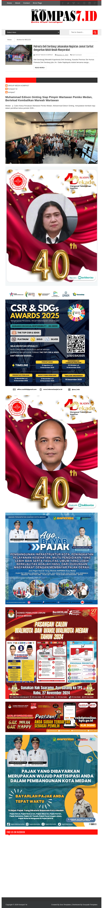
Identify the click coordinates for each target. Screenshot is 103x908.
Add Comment (77, 55)
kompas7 (11, 92)
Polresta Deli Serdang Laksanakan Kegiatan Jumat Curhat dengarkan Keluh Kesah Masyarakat (63, 48)
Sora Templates (65, 905)
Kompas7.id (12, 89)
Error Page (37, 3)
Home (9, 3)
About (17, 3)
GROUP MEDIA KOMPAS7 (18, 86)
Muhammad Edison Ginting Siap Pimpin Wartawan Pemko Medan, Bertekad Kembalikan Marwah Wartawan (48, 99)
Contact (26, 3)
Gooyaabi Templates (90, 905)
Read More (40, 67)
